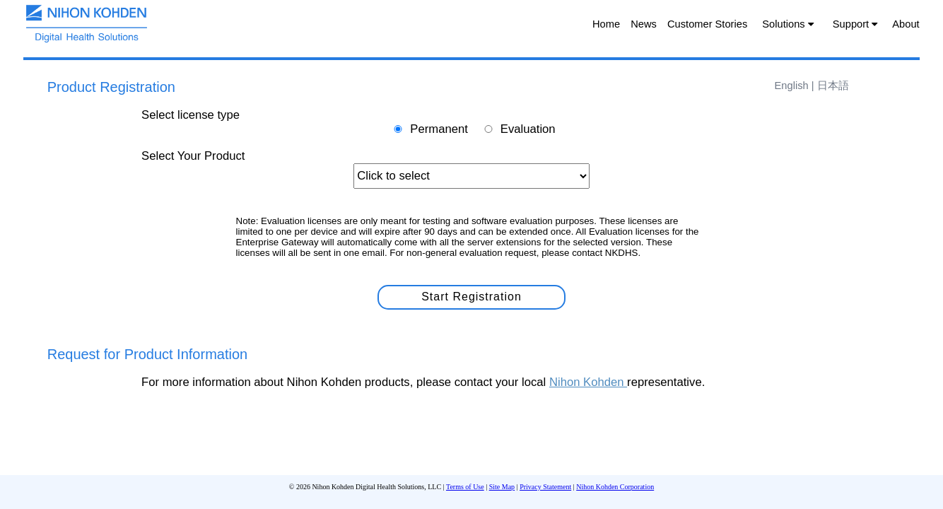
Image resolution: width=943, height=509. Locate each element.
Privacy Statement (545, 487)
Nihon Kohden (588, 382)
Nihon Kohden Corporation (615, 487)
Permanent (438, 129)
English (793, 85)
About (905, 24)
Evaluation (528, 129)
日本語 (833, 85)
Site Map (502, 487)
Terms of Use (465, 487)
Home (606, 24)
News (644, 24)
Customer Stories (707, 24)
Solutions (787, 24)
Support (855, 24)
